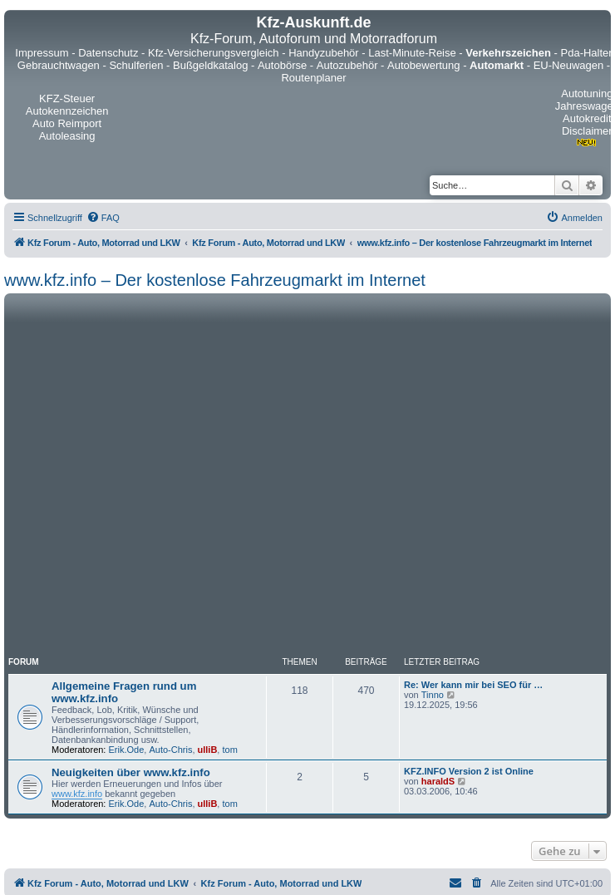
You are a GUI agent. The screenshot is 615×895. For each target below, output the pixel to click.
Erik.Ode (127, 750)
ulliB (208, 750)
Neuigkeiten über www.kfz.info (131, 772)
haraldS (438, 781)
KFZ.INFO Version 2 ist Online (469, 771)
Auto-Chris (170, 750)
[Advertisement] (169, 475)
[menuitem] (103, 218)
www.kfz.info (77, 794)
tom (229, 750)
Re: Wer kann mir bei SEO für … (473, 685)
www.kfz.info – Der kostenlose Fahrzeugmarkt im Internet (215, 280)
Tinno (432, 695)
